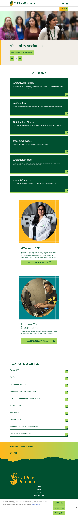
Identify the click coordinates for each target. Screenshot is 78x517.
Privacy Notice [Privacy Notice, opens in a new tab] (36, 504)
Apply (39, 486)
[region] (39, 508)
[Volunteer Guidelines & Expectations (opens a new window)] (39, 428)
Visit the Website (37, 262)
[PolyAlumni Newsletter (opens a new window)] (39, 385)
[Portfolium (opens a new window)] (39, 378)
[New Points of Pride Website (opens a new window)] (39, 435)
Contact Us (39, 495)
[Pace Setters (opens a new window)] (39, 413)
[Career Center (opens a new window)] (39, 420)
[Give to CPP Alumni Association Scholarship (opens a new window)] (39, 399)
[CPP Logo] (22, 479)
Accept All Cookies (59, 513)
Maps (39, 489)
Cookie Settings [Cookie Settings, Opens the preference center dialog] (59, 503)
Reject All (59, 508)
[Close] (76, 508)
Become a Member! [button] (21, 52)
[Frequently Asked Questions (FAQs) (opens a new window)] (39, 392)
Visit (39, 492)
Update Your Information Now (37, 341)
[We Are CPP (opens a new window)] (39, 371)
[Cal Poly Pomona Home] (22, 3)
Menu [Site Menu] (64, 8)
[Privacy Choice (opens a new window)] (39, 406)
